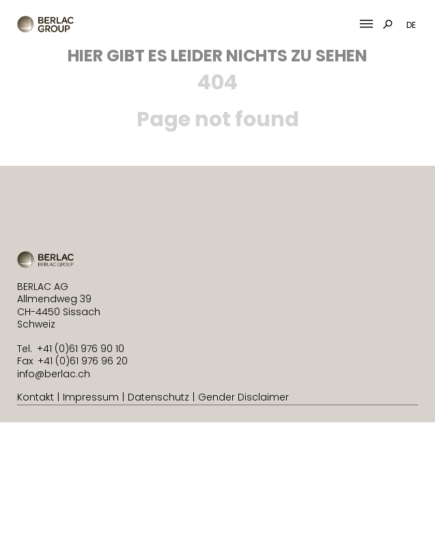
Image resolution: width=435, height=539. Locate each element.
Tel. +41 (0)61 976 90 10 (70, 348)
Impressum (91, 397)
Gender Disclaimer (243, 397)
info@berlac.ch (53, 374)
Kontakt (35, 397)
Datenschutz (158, 397)
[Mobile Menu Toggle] (366, 24)
